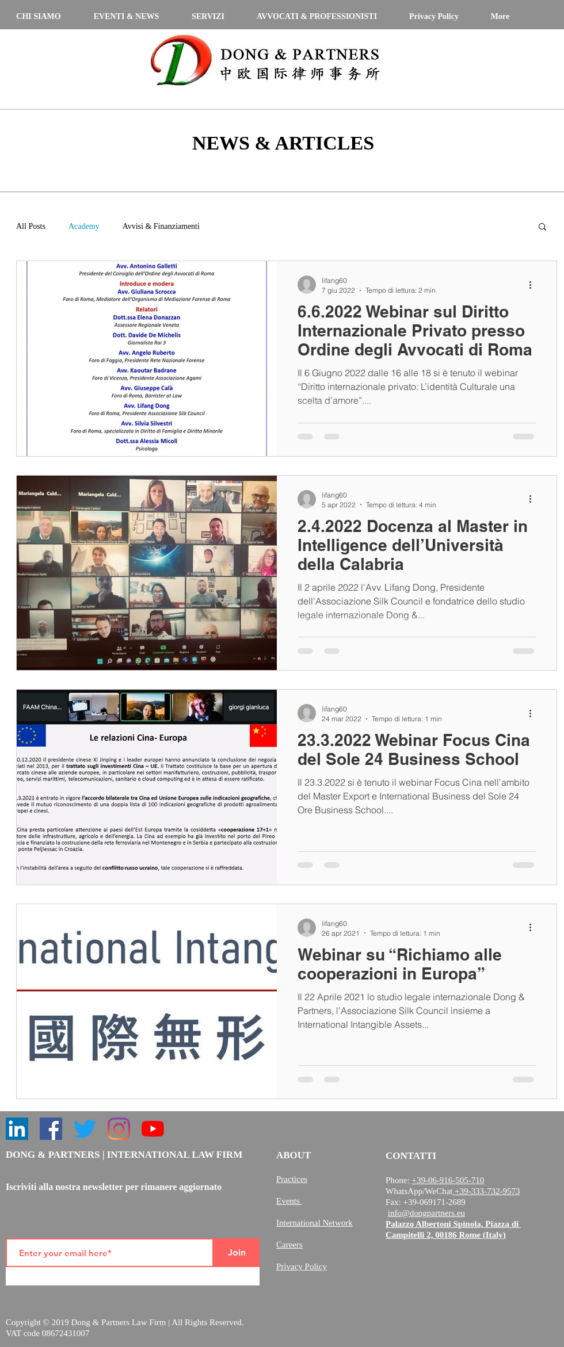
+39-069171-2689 (434, 1202)
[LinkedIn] (17, 1129)
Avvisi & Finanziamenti (161, 226)
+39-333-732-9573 (486, 1191)
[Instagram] (119, 1129)
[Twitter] (85, 1129)
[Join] (237, 1252)
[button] (542, 227)
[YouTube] (153, 1129)
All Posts (30, 226)
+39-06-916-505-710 (447, 1180)
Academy (84, 226)
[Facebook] (51, 1129)
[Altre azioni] (534, 285)
